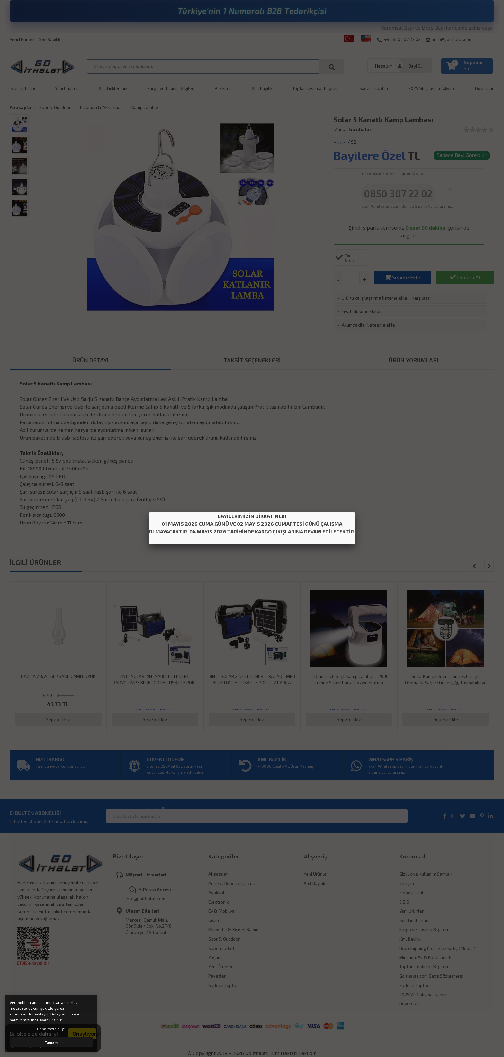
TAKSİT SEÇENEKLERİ (252, 360)
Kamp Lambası (145, 107)
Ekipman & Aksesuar (100, 107)
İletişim (406, 883)
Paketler (223, 88)
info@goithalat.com (449, 39)
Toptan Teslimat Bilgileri (315, 88)
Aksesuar (218, 873)
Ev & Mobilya (221, 910)
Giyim (213, 920)
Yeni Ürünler (22, 39)
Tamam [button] (51, 1042)
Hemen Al (465, 277)
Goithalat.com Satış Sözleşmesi (431, 975)
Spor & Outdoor (55, 107)
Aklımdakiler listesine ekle (368, 325)
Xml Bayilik (49, 39)
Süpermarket (221, 948)
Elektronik (218, 901)
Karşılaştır (422, 298)
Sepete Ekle (402, 277)
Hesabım (384, 66)
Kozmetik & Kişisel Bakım (233, 929)
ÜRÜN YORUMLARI (413, 360)
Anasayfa (20, 107)
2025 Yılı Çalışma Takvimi (431, 88)
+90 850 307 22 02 (399, 39)
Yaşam (214, 957)
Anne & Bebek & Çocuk (231, 883)
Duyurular (409, 1003)
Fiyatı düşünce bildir (362, 311)
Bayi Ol (415, 66)
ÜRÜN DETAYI (90, 360)
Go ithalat (360, 129)
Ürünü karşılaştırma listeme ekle (374, 298)
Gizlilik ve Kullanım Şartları (425, 873)
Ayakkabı (217, 892)
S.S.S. (404, 901)
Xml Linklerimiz (113, 88)
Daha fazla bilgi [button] (51, 1028)
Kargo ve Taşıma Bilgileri (171, 88)
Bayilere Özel (369, 155)
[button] (489, 565)
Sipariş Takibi (22, 88)
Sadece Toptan (373, 88)
